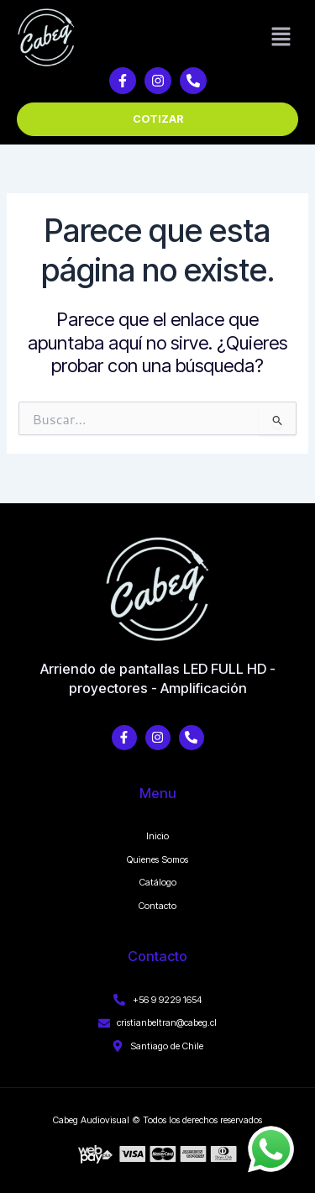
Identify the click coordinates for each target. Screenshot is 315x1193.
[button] (281, 37)
